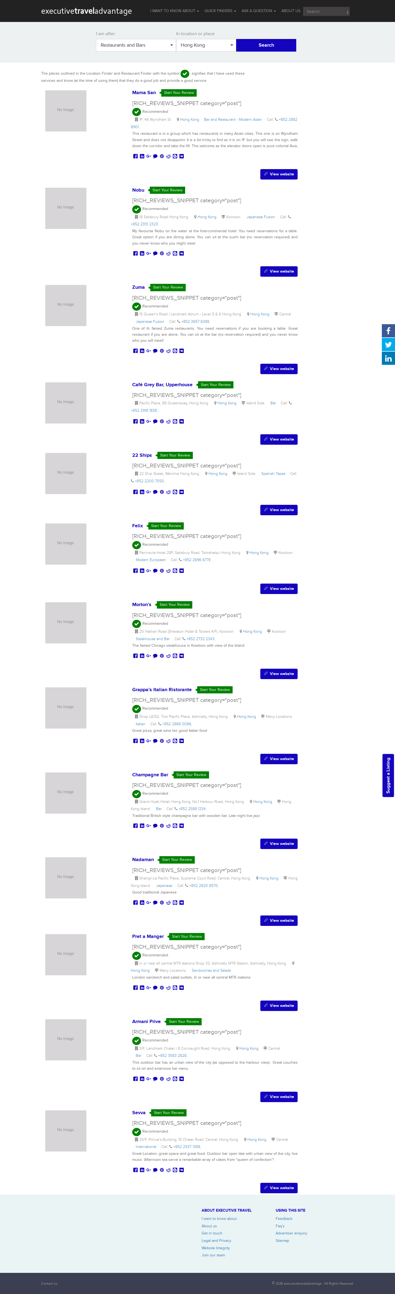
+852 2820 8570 (203, 885)
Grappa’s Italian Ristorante (162, 690)
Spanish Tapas (274, 473)
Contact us (49, 1283)
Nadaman (143, 860)
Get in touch (212, 1233)
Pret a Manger (148, 937)
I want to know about (219, 1218)
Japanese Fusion (262, 217)
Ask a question (259, 11)
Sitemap (282, 1240)
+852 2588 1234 (192, 808)
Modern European (152, 560)
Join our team (213, 1255)
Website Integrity (216, 1248)
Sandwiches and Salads (212, 970)
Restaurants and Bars (137, 45)
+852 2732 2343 (201, 639)
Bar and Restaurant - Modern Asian (234, 119)
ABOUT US (290, 11)
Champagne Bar (150, 775)
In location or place (195, 34)
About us (209, 1226)
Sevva (139, 1113)
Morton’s (141, 605)
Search (266, 45)
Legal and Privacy (216, 1240)
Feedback (284, 1218)
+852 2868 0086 (176, 724)
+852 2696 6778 (197, 560)
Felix (137, 526)
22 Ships (142, 455)
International (147, 1146)
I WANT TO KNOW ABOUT (174, 11)
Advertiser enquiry (291, 1233)
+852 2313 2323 (144, 224)
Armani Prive (146, 1022)
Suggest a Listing (388, 776)
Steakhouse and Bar (154, 639)
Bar (274, 403)
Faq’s (280, 1226)
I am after (105, 34)
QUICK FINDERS (220, 11)
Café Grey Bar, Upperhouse (162, 385)
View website (279, 174)
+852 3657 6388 (195, 321)
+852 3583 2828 (172, 1055)
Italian (142, 724)
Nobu (138, 190)
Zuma (138, 287)
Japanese (165, 885)
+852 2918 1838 (144, 410)
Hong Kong (207, 45)
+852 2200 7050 (149, 481)
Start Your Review (179, 92)
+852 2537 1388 (186, 1146)
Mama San (144, 93)
